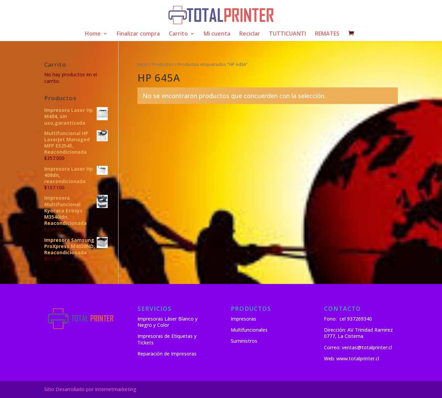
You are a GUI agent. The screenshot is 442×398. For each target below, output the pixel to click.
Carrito (178, 34)
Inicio (142, 64)
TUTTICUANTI (287, 34)
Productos (163, 64)
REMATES (327, 34)
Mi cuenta (217, 34)
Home (93, 34)
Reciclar (249, 34)
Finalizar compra (138, 34)
